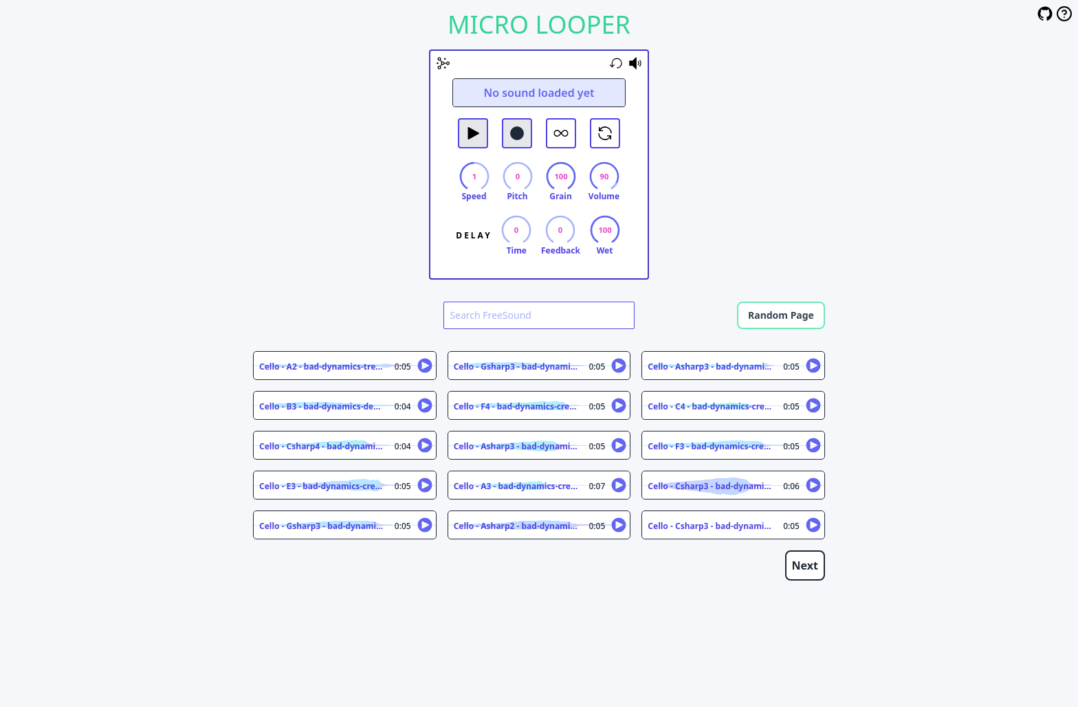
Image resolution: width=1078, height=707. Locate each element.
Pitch (517, 196)
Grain (560, 196)
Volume (603, 196)
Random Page (781, 315)
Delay (474, 235)
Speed (473, 196)
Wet (605, 250)
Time (517, 250)
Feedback (560, 250)
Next (805, 565)
